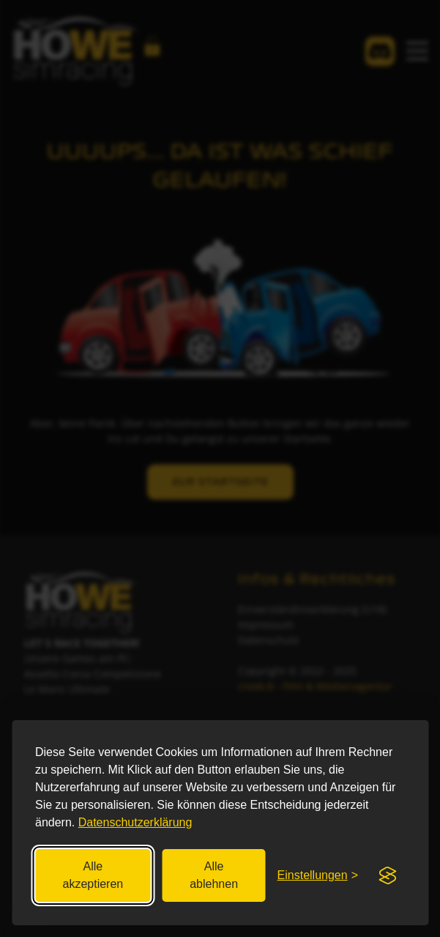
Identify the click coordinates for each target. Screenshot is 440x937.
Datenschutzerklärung (135, 822)
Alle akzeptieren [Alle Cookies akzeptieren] (93, 875)
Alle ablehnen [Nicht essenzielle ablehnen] (214, 875)
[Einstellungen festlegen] (317, 875)
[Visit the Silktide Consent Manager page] (387, 875)
